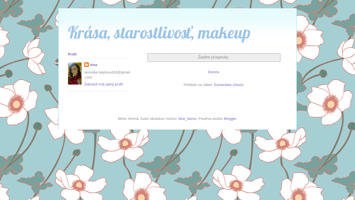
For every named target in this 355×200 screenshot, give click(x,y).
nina (93, 65)
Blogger (230, 119)
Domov (213, 72)
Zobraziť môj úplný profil (103, 84)
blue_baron (187, 119)
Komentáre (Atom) (229, 85)
